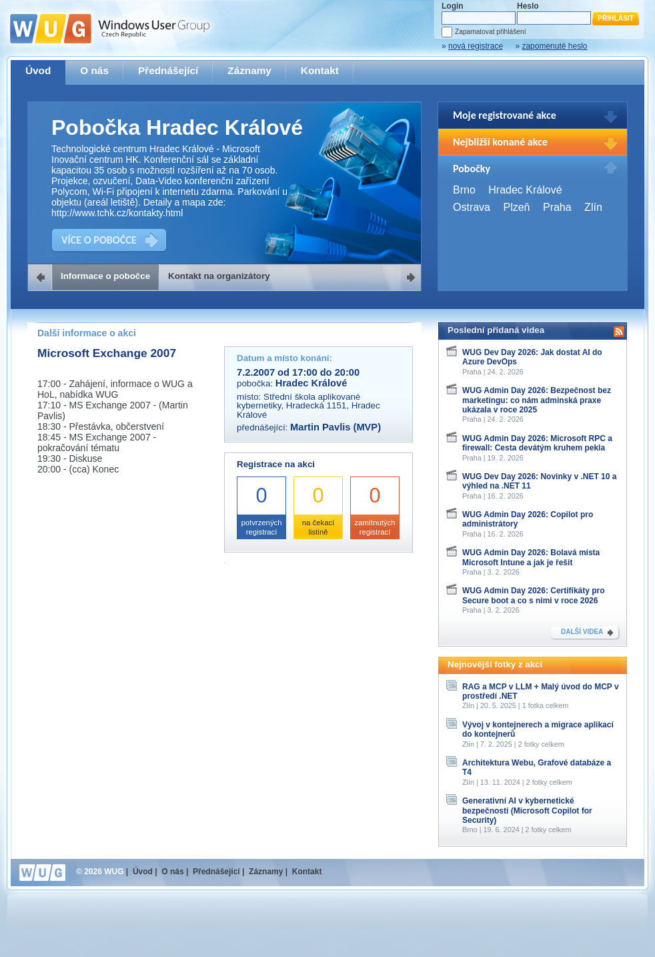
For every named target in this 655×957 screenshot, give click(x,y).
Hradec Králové (525, 190)
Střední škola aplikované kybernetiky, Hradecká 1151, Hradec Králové (308, 406)
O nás (94, 70)
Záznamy (249, 70)
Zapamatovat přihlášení (490, 31)
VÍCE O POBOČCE (99, 240)
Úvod (38, 70)
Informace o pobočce (105, 276)
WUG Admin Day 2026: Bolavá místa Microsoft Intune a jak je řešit (531, 557)
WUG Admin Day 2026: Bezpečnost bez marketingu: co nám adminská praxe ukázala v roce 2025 (536, 400)
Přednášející (168, 70)
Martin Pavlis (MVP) (335, 427)
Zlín (593, 207)
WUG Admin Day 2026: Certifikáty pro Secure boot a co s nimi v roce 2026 (533, 595)
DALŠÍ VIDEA (582, 631)
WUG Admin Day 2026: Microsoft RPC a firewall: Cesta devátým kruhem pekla (537, 443)
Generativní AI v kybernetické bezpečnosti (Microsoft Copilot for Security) (527, 810)
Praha (557, 207)
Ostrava (471, 207)
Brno (464, 190)
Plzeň (516, 207)
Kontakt (320, 70)
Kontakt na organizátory (219, 276)
